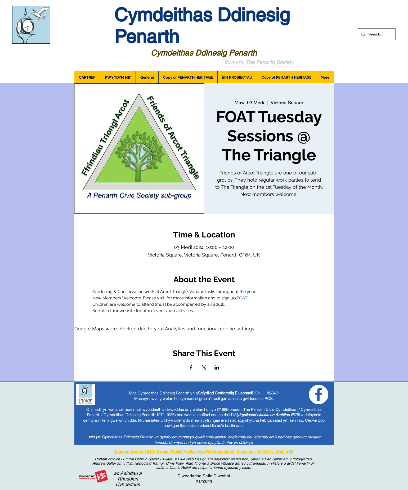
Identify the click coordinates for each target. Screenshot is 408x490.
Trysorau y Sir (250, 451)
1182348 (270, 393)
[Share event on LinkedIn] (216, 367)
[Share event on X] (204, 367)
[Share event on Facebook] (191, 367)
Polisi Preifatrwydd (189, 451)
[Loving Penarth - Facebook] (318, 394)
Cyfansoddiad (221, 451)
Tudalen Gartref (128, 451)
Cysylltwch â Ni (278, 451)
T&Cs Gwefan (157, 451)
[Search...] (376, 34)
